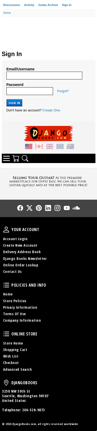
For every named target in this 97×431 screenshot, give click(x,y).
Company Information (22, 320)
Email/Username (20, 69)
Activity (29, 4)
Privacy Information (20, 307)
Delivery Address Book (22, 251)
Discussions (11, 4)
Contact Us (12, 271)
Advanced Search (17, 369)
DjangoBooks (6, 383)
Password (15, 85)
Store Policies (14, 300)
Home (8, 294)
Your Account (6, 229)
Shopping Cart (15, 349)
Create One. (51, 110)
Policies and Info (6, 285)
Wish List (11, 356)
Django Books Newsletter (25, 258)
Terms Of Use (14, 313)
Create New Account (20, 245)
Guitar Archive (48, 4)
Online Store (6, 334)
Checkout (11, 362)
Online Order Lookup (20, 264)
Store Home (13, 343)
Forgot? (63, 91)
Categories (6, 158)
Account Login (15, 238)
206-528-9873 (33, 409)
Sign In (66, 4)
